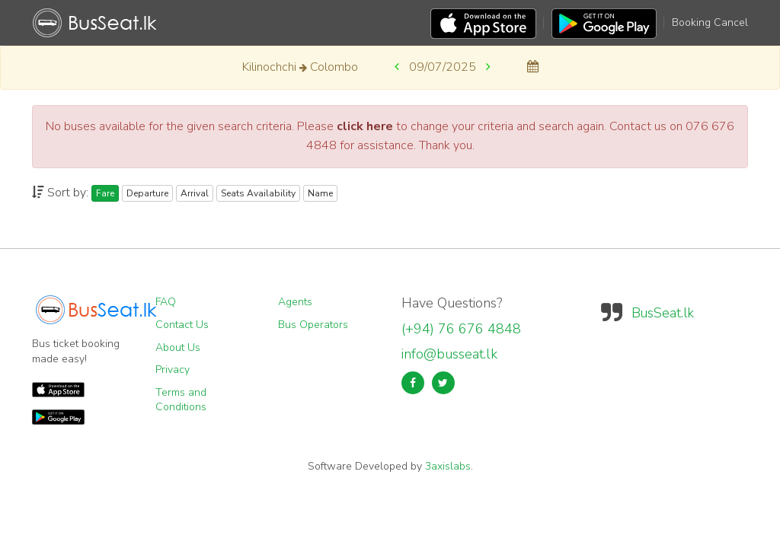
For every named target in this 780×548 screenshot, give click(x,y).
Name (320, 193)
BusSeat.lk (662, 313)
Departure (147, 193)
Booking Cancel (710, 22)
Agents (295, 302)
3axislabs (448, 466)
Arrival (195, 193)
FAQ (165, 302)
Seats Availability (258, 193)
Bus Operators (313, 324)
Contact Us (182, 324)
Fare (105, 193)
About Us (177, 347)
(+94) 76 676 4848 (461, 329)
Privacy (172, 369)
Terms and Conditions (180, 400)
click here (365, 126)
